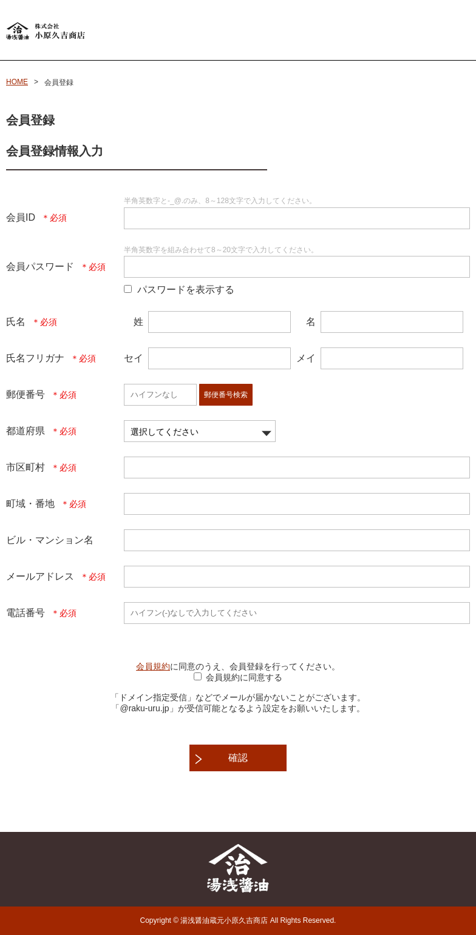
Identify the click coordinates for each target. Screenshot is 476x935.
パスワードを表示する (185, 289)
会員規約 (153, 666)
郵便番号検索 (226, 394)
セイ (133, 358)
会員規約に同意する (244, 677)
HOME (17, 82)
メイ (306, 358)
